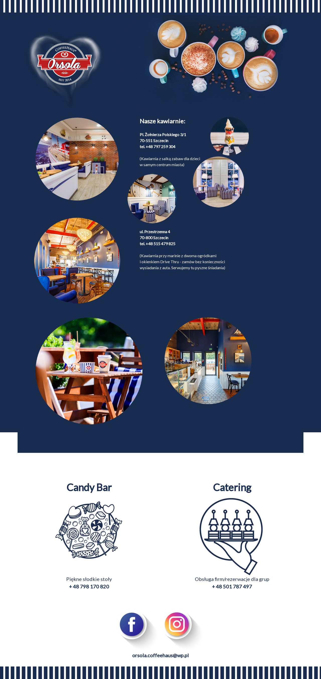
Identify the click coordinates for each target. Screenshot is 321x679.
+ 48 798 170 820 (89, 586)
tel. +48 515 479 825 (157, 243)
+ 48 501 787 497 (232, 586)
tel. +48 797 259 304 (157, 146)
